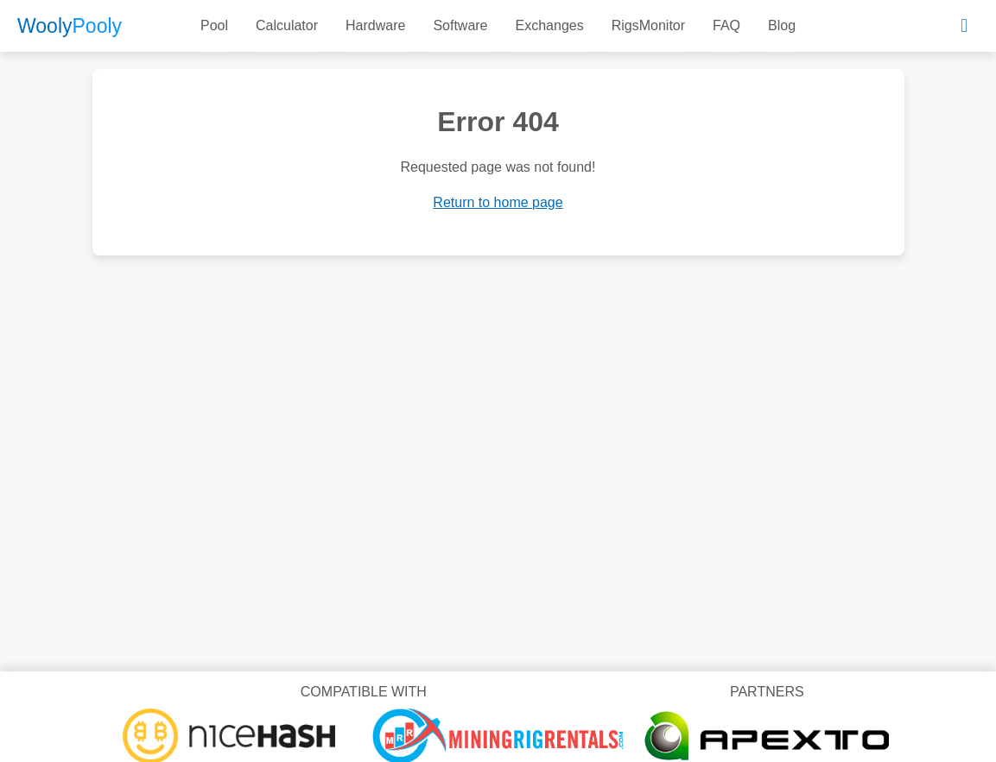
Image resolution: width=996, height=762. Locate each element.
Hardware (375, 25)
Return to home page (497, 202)
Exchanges (550, 25)
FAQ (726, 25)
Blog (782, 25)
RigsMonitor (648, 25)
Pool (214, 25)
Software (460, 25)
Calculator (287, 25)
